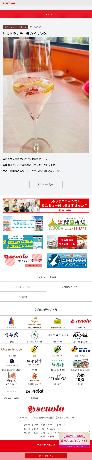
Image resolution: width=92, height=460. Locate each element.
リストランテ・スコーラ (15, 26)
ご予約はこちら (46, 456)
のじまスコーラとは (46, 276)
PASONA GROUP (46, 444)
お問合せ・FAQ (69, 286)
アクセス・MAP (23, 286)
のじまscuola (9, 3)
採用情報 (23, 296)
